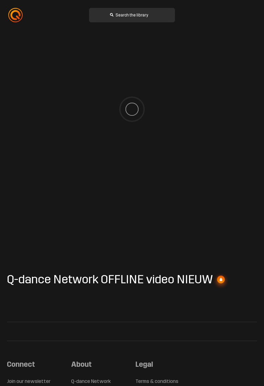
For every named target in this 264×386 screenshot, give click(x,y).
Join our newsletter (28, 381)
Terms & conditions (157, 381)
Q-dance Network (91, 381)
